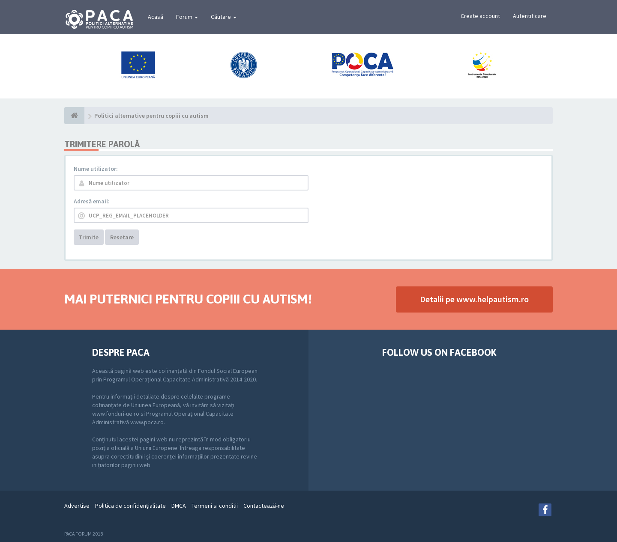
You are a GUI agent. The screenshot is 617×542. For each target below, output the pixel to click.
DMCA (178, 505)
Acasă (155, 17)
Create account (480, 16)
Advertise (77, 505)
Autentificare (529, 16)
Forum (187, 17)
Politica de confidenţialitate (130, 505)
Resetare (122, 237)
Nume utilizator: (96, 169)
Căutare (224, 17)
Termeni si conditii (215, 505)
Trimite (89, 237)
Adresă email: (92, 201)
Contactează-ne (263, 505)
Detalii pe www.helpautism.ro (474, 299)
